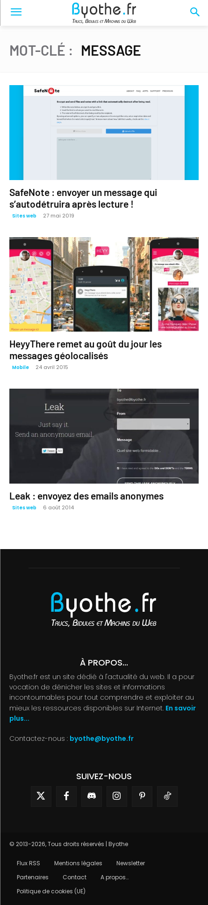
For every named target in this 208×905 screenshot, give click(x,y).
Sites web (24, 215)
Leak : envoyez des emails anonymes (86, 495)
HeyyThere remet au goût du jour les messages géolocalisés (85, 349)
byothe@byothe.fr (102, 738)
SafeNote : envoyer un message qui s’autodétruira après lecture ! (83, 198)
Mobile (20, 367)
